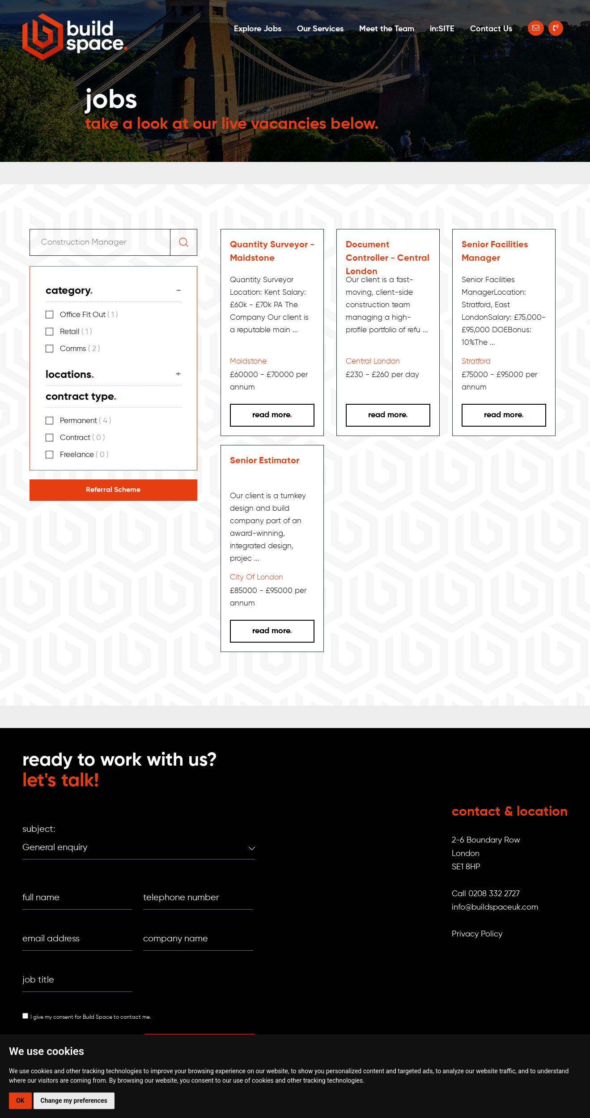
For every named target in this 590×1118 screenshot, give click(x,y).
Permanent (85, 421)
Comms (80, 349)
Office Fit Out (89, 315)
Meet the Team (386, 29)
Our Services (320, 29)
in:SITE (442, 29)
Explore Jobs (257, 29)
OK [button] (20, 1100)
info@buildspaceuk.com (495, 907)
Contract (82, 438)
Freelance (84, 455)
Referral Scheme (113, 490)
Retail (76, 332)
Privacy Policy (477, 934)
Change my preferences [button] (74, 1100)
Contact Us (491, 29)
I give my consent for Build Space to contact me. (90, 1017)
